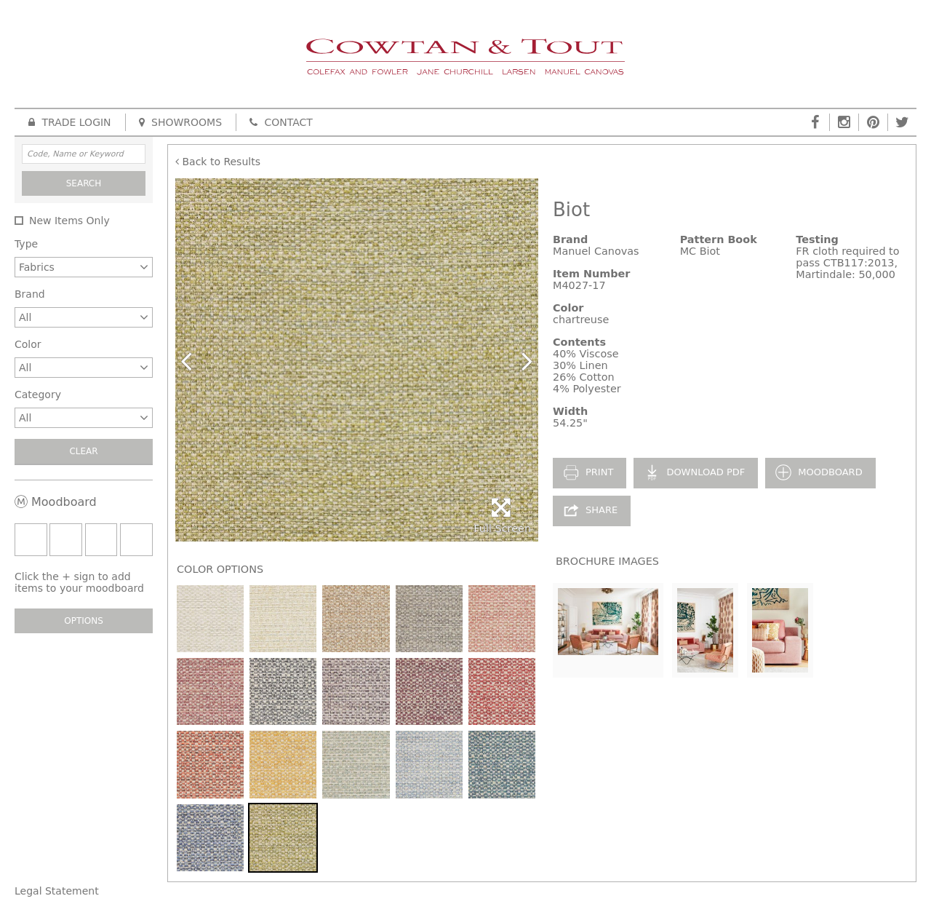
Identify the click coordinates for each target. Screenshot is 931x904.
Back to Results (217, 161)
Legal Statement (57, 891)
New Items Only (69, 220)
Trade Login (69, 122)
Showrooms (180, 122)
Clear (83, 451)
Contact (281, 122)
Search (84, 183)
